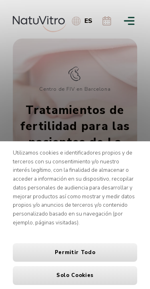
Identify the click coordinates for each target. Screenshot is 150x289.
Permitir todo (75, 252)
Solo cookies (75, 275)
